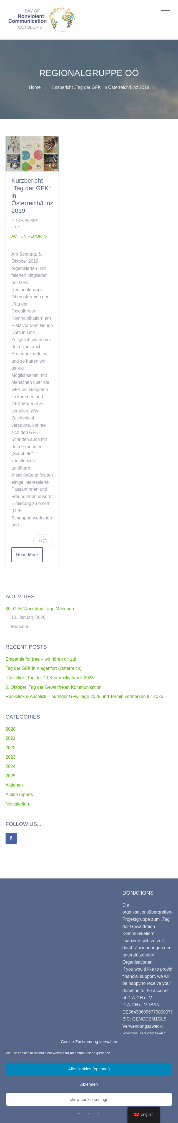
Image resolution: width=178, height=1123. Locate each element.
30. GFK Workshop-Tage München (40, 608)
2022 (11, 747)
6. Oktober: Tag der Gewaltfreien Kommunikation (54, 687)
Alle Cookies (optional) (89, 1068)
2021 (11, 738)
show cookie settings (89, 1099)
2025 (11, 775)
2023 (11, 757)
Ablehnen (89, 1084)
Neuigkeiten (17, 804)
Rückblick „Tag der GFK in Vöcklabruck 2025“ (50, 677)
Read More (27, 554)
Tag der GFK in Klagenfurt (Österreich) (44, 668)
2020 (11, 729)
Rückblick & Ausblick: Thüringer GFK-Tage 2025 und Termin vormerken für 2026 (84, 696)
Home (35, 87)
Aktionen (14, 785)
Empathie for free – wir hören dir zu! (41, 659)
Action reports (29, 236)
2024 (11, 766)
